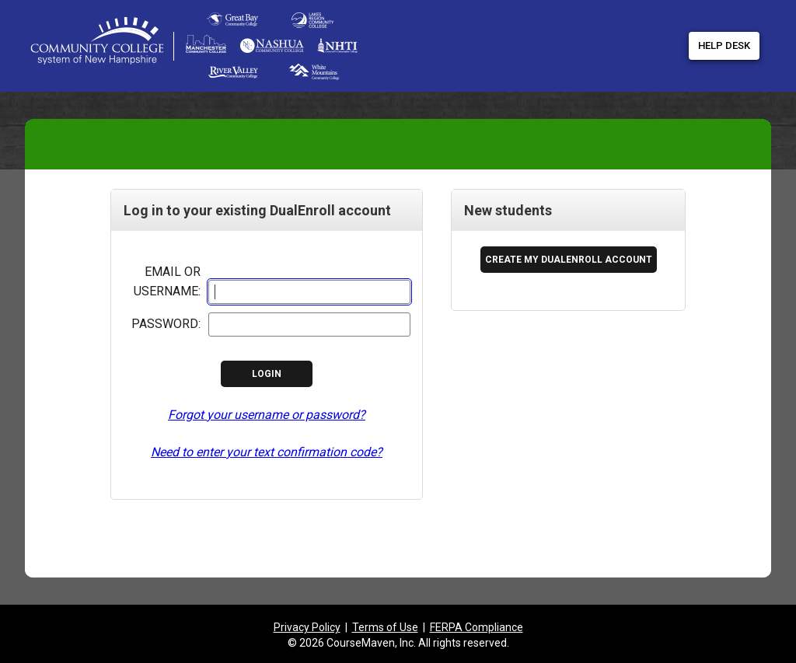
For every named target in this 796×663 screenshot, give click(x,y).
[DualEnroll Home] (258, 15)
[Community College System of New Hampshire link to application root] (124, 46)
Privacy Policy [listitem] (307, 627)
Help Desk (724, 45)
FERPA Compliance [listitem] (476, 627)
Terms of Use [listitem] (385, 627)
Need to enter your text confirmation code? (266, 452)
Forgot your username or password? (266, 414)
